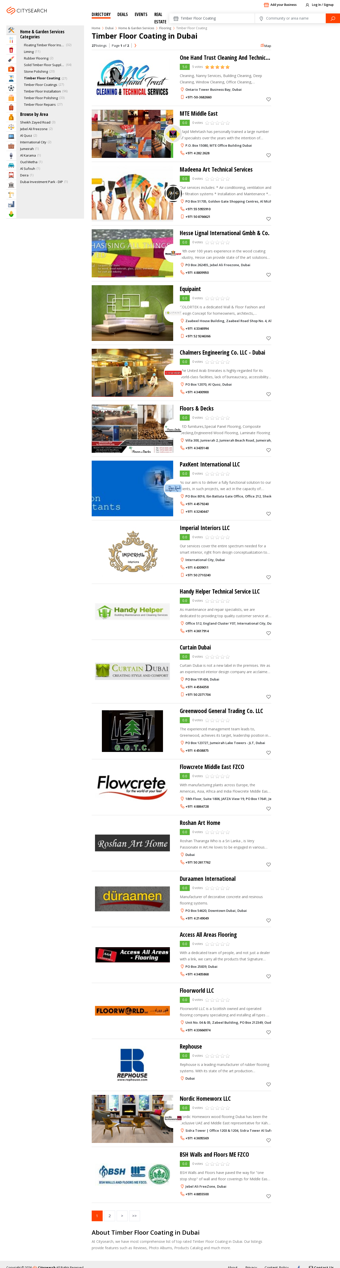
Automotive (11, 165)
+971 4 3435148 (197, 448)
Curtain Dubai (196, 647)
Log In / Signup (319, 5)
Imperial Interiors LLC (206, 527)
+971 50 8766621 (197, 216)
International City (33, 142)
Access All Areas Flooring (209, 934)
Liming (29, 51)
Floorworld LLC (197, 990)
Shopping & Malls (11, 97)
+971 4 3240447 (197, 511)
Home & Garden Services (136, 28)
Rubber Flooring (36, 58)
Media (11, 155)
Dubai (40, 17)
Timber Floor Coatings (40, 84)
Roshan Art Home (201, 822)
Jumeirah (27, 148)
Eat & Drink (11, 39)
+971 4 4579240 (197, 504)
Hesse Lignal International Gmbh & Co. (226, 233)
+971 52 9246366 (197, 336)
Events (141, 14)
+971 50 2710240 (197, 575)
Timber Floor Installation (42, 91)
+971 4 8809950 (197, 272)
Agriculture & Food (11, 213)
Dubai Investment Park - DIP (41, 181)
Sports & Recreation (11, 88)
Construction (11, 194)
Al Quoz (26, 135)
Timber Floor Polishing (41, 98)
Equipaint (191, 288)
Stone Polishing (36, 71)
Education (11, 78)
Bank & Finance (11, 117)
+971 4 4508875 (197, 750)
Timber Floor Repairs (40, 104)
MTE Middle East (200, 113)
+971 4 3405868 (197, 974)
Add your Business (280, 5)
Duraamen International (209, 878)
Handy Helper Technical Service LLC (221, 591)
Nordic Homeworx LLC (206, 1098)
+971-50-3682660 (198, 97)
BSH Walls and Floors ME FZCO (216, 1154)
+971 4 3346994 (197, 328)
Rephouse (191, 1046)
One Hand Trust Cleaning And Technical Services (237, 57)
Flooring (165, 28)
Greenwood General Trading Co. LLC (223, 710)
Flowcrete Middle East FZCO (213, 766)
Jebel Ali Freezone (34, 129)
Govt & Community (11, 184)
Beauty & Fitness (11, 59)
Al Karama (28, 155)
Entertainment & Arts (11, 49)
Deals (122, 14)
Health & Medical (11, 68)
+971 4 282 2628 (197, 153)
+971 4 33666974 (197, 1030)
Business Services (11, 146)
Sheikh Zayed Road (35, 122)
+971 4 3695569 (197, 1138)
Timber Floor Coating (42, 78)
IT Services (11, 136)
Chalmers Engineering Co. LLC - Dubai (225, 352)
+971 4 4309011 (197, 567)
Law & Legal (11, 126)
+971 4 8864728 (197, 806)
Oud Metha (28, 162)
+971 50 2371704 (197, 694)
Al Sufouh (27, 168)
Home (96, 28)
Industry (11, 204)
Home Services (11, 29)
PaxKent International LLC (211, 464)
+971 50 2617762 (197, 862)
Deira (24, 175)
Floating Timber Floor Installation (44, 45)
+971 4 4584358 (197, 687)
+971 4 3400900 (197, 392)
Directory (101, 14)
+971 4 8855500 (197, 1194)
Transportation (11, 175)
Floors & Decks (197, 408)
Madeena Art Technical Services (218, 169)
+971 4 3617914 (197, 631)
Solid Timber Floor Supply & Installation (44, 65)
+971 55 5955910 (197, 209)
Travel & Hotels (11, 107)
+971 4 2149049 (197, 918)
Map (265, 45)
